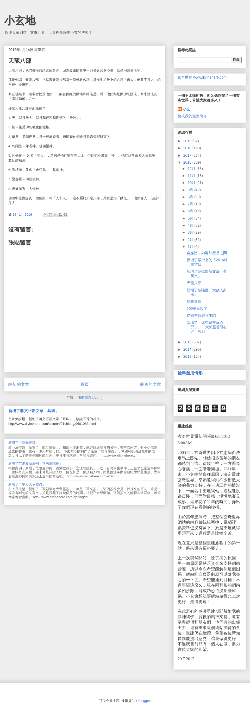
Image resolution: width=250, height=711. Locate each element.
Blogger (144, 701)
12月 (192, 168)
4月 (191, 225)
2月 (191, 240)
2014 (187, 349)
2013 (187, 356)
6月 (191, 211)
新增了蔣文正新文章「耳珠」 (33, 410)
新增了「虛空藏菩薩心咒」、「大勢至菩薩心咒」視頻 (207, 327)
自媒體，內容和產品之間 (207, 253)
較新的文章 (18, 384)
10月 (192, 183)
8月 (191, 197)
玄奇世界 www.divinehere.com (202, 77)
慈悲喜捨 (194, 301)
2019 (187, 141)
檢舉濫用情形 (190, 372)
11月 (192, 176)
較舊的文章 (150, 384)
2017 (187, 155)
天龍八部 (194, 283)
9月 (191, 190)
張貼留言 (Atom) (90, 398)
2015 (187, 342)
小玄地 (19, 20)
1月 (191, 247)
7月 (191, 204)
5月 (191, 218)
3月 (191, 232)
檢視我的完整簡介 (192, 116)
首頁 (84, 384)
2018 (187, 148)
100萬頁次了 (197, 308)
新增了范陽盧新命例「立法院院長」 (35, 463)
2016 (187, 162)
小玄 (186, 109)
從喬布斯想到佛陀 (201, 315)
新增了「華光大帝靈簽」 (27, 484)
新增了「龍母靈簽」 (23, 443)
